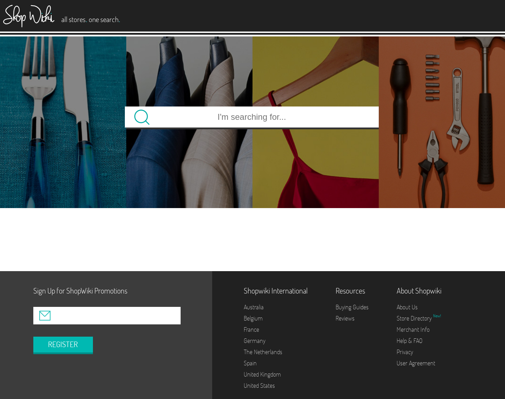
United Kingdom (262, 374)
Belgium (253, 318)
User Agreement (416, 363)
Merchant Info (413, 329)
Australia (254, 307)
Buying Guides (352, 307)
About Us (407, 307)
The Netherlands (263, 352)
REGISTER (63, 344)
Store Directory (415, 318)
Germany (254, 341)
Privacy (405, 352)
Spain (250, 363)
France (251, 329)
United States (259, 385)
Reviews (345, 318)
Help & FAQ (410, 341)
